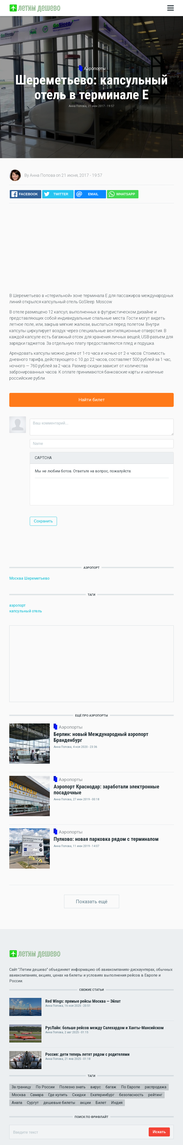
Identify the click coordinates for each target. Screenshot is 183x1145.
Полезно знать (72, 1087)
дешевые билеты (59, 1102)
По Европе (130, 1087)
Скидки (79, 1095)
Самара (36, 1095)
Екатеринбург (102, 1095)
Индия (116, 1102)
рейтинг (155, 1095)
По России (45, 1087)
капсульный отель (25, 611)
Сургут (33, 1102)
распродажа (155, 1087)
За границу (21, 1087)
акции (85, 1102)
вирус (95, 1087)
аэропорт (17, 605)
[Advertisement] (91, 248)
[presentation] (71, 491)
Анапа (17, 1102)
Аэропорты (95, 68)
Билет (101, 1102)
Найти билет (91, 399)
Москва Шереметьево (29, 578)
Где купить (57, 1095)
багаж (111, 1087)
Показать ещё (91, 901)
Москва (18, 1095)
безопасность (131, 1095)
